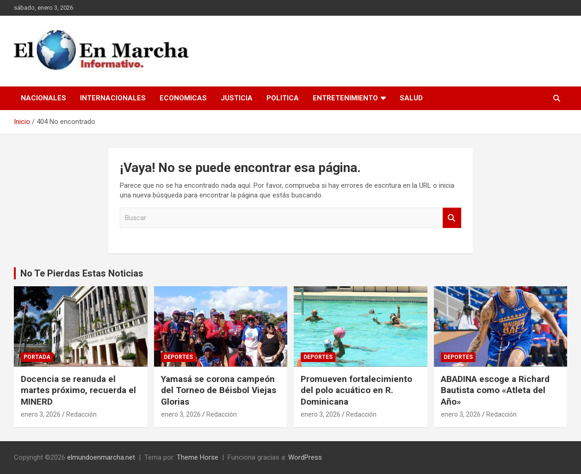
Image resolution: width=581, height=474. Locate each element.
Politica (282, 98)
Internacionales (113, 98)
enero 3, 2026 (41, 414)
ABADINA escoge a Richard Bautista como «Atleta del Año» (495, 390)
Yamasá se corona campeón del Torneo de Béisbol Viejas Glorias (218, 390)
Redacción (81, 414)
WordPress (305, 457)
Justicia (237, 98)
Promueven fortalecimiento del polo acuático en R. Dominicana (356, 390)
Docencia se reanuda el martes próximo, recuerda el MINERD (78, 390)
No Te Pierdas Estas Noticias (81, 273)
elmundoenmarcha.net (101, 457)
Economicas (183, 98)
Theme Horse (197, 457)
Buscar (452, 218)
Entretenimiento (345, 98)
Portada (37, 357)
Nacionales (43, 98)
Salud (411, 98)
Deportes (178, 357)
